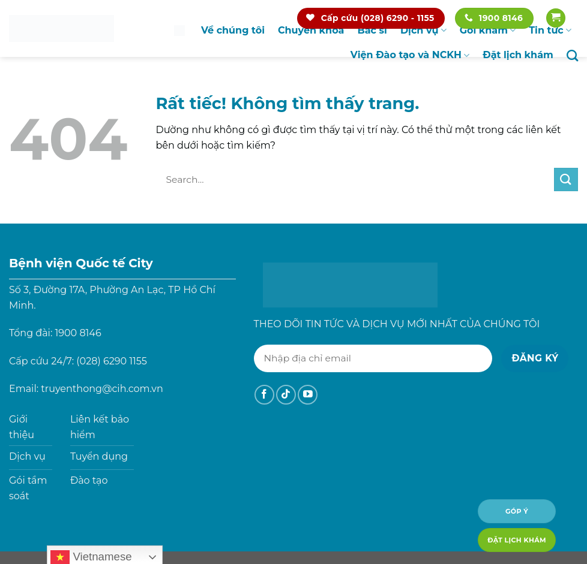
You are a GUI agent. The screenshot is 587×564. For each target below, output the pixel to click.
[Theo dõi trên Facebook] (264, 395)
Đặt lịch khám (518, 55)
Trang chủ (179, 30)
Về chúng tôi (233, 30)
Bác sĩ (372, 30)
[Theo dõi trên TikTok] (286, 395)
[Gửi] (566, 179)
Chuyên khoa (311, 30)
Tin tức (550, 31)
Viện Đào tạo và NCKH (410, 55)
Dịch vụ (423, 31)
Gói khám (488, 31)
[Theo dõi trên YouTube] (308, 395)
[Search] (572, 55)
